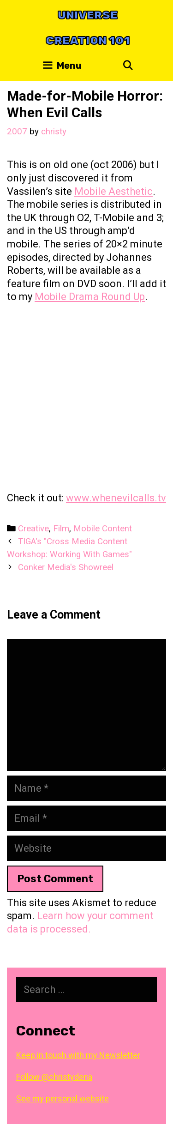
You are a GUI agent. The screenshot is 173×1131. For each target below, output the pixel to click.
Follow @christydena (54, 1077)
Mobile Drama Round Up (90, 296)
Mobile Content (102, 528)
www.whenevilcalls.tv (116, 498)
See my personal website (62, 1098)
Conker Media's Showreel (65, 567)
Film (61, 528)
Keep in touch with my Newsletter (78, 1055)
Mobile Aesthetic (113, 191)
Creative (33, 528)
